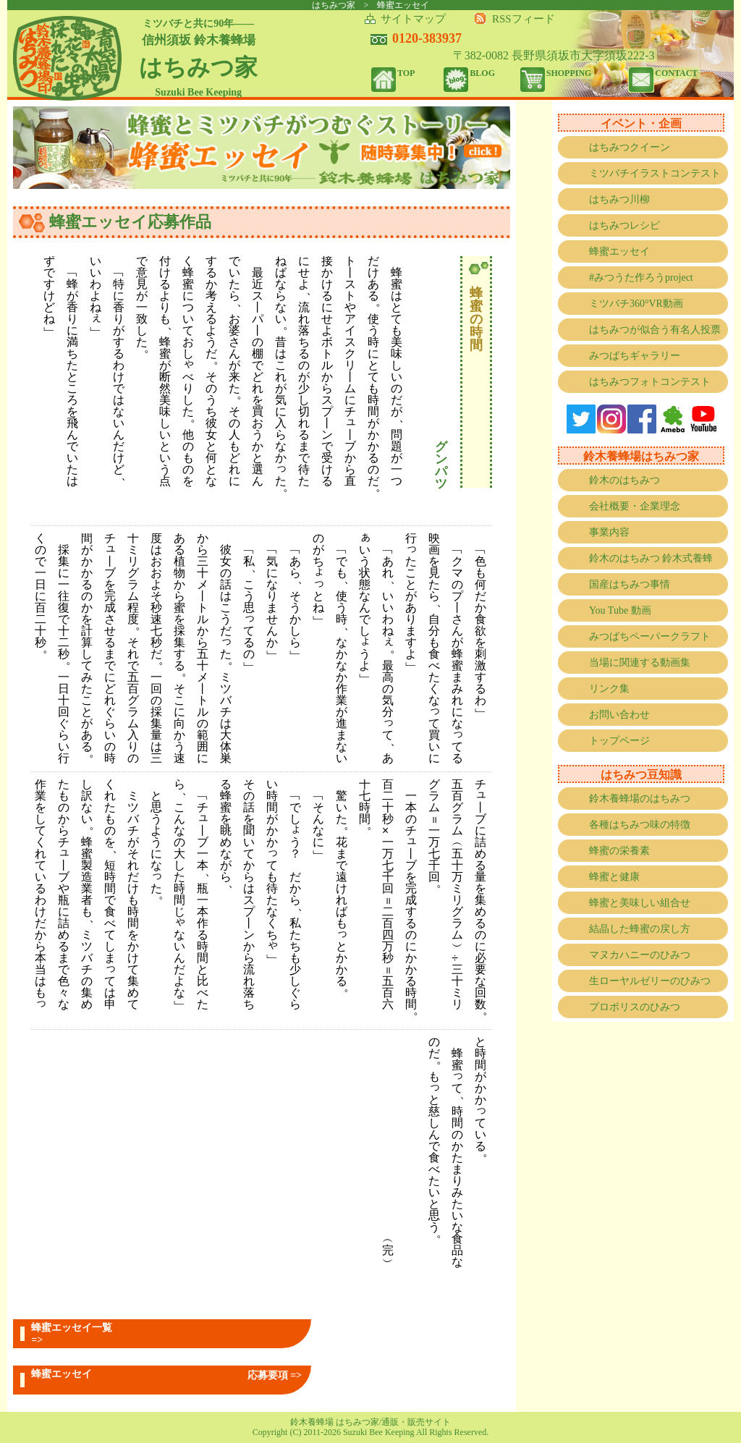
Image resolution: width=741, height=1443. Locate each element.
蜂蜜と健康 (614, 876)
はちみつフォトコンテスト (650, 381)
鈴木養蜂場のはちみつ (639, 798)
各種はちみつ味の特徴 (639, 824)
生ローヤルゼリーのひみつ (650, 981)
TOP (406, 73)
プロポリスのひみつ (634, 1007)
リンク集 (609, 688)
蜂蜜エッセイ (619, 251)
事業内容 (609, 532)
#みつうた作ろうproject (641, 277)
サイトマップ (413, 19)
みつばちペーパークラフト (650, 636)
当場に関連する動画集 (639, 662)
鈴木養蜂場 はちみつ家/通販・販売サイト (370, 1422)
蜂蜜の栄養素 (619, 850)
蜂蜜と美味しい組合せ (639, 902)
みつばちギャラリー (634, 355)
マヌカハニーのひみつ (639, 954)
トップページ (619, 740)
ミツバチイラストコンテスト (655, 173)
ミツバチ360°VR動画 (636, 303)
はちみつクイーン (629, 147)
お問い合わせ (619, 714)
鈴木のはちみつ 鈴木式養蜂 (651, 558)
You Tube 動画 (620, 610)
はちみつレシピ (624, 225)
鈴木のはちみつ (624, 480)
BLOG (482, 73)
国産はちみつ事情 (629, 584)
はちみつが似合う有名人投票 (655, 329)
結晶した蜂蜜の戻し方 (639, 928)
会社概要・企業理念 (634, 506)
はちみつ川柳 (619, 199)
